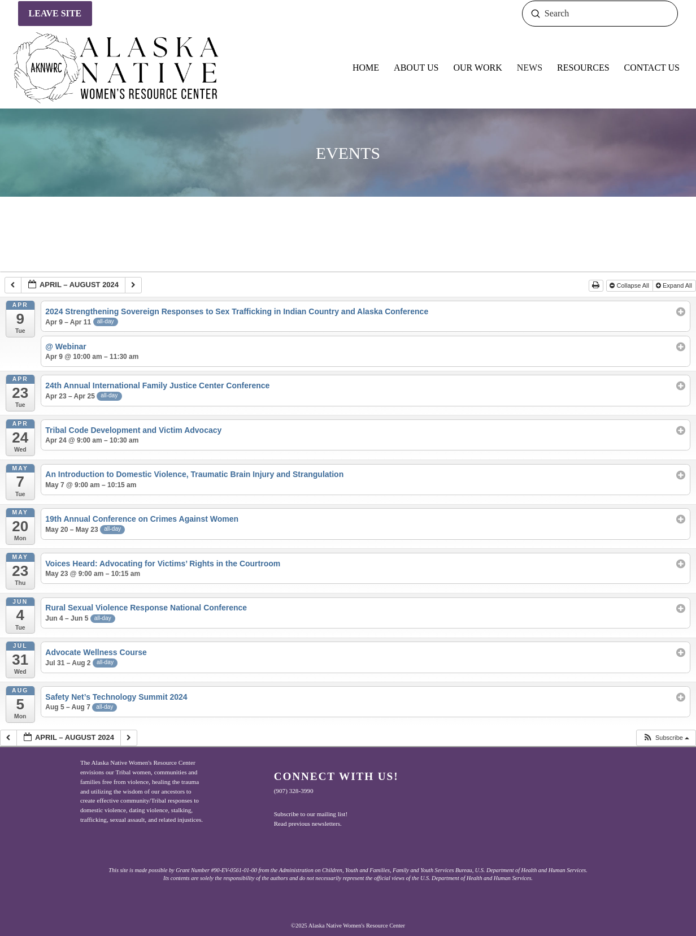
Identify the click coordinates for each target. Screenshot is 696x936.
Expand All (675, 285)
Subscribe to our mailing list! (311, 814)
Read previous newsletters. (308, 823)
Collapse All (630, 285)
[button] (666, 738)
